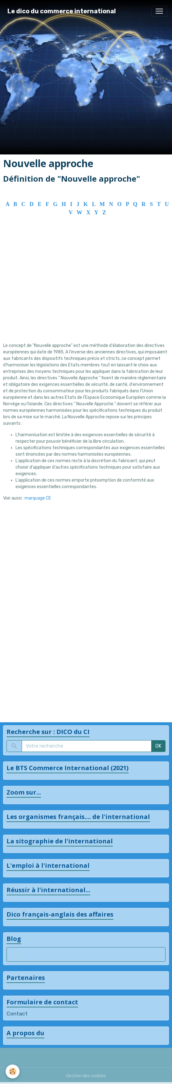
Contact (17, 1013)
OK (158, 746)
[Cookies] (13, 1071)
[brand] (61, 11)
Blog (17, 954)
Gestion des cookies (86, 1075)
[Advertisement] (86, 288)
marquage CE (37, 498)
